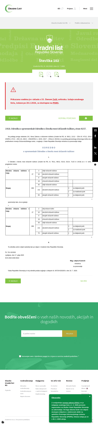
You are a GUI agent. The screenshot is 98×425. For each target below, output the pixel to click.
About (84, 388)
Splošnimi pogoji (41, 356)
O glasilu (8, 390)
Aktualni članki (71, 386)
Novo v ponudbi (41, 386)
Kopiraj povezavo (67, 118)
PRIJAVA (69, 333)
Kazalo (13, 118)
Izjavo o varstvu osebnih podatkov (64, 356)
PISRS (55, 102)
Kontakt (84, 391)
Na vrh (84, 281)
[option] (49, 61)
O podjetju (85, 386)
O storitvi (54, 386)
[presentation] (49, 347)
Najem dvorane (25, 396)
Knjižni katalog (40, 394)
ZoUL (55, 99)
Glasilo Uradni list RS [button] (61, 23)
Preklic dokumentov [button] (84, 23)
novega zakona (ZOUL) (71, 403)
